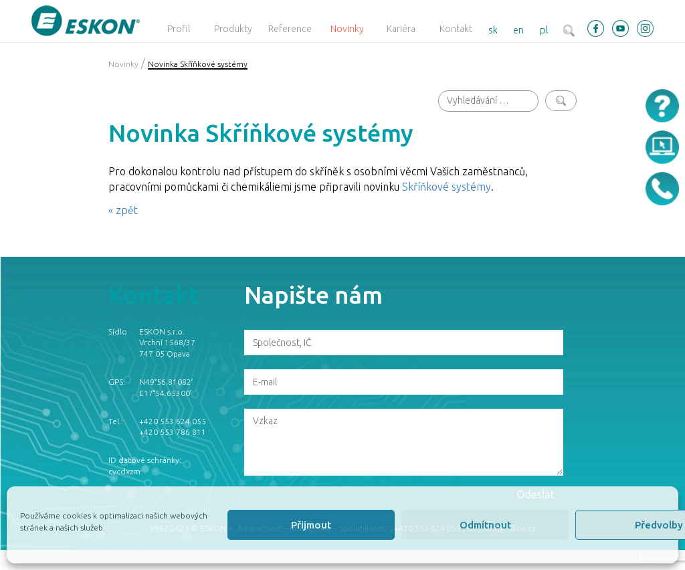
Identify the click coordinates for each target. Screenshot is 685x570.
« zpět (123, 210)
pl (544, 29)
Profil (178, 28)
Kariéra (401, 28)
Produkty (233, 28)
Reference (290, 28)
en (518, 29)
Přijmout (311, 525)
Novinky (347, 28)
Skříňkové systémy (446, 187)
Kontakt (455, 28)
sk (493, 29)
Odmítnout (485, 525)
